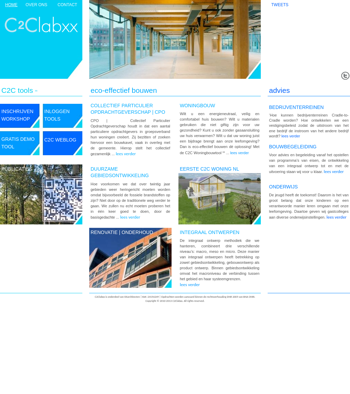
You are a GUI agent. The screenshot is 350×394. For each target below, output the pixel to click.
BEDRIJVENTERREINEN (296, 107)
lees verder (126, 153)
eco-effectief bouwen (124, 90)
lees (239, 153)
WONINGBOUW (197, 105)
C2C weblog (60, 140)
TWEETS (280, 4)
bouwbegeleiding (292, 146)
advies (279, 90)
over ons (36, 4)
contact (67, 4)
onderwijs (283, 186)
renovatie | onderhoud (122, 232)
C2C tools (17, 90)
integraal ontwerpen (210, 232)
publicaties (16, 169)
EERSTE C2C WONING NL (209, 169)
